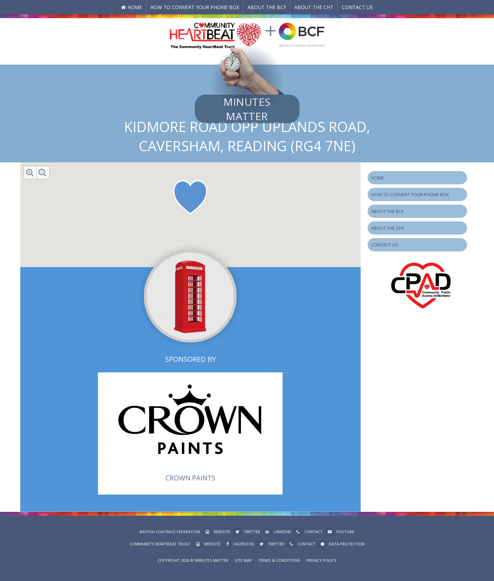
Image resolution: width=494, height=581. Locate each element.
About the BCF (267, 7)
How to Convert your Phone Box (194, 7)
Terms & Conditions (279, 560)
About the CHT (313, 7)
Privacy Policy (321, 560)
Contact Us (357, 7)
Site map (243, 560)
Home (134, 7)
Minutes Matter (246, 109)
